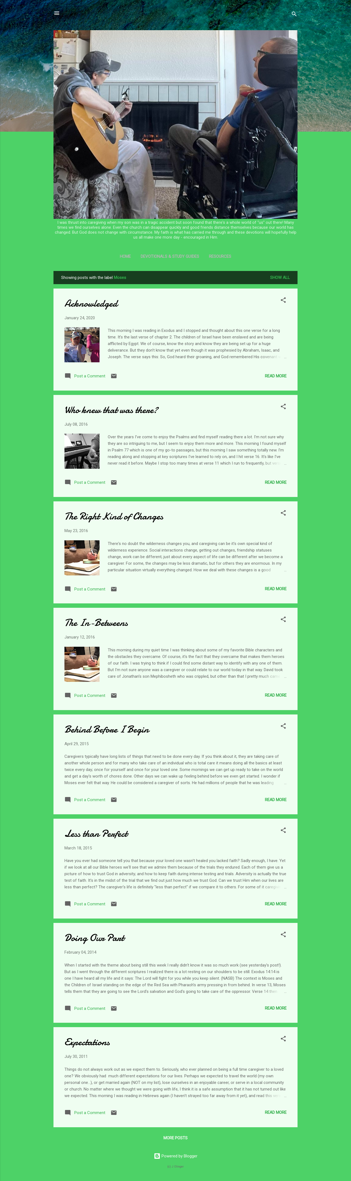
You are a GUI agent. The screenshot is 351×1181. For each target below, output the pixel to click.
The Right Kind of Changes (113, 516)
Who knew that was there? (111, 410)
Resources (220, 256)
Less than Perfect (95, 833)
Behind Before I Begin (106, 729)
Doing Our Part (94, 938)
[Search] (294, 15)
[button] (283, 301)
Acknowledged (90, 303)
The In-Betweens (96, 622)
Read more (276, 376)
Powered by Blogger (175, 1156)
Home (125, 256)
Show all (280, 277)
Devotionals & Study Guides (170, 256)
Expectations (87, 1042)
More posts (175, 1138)
